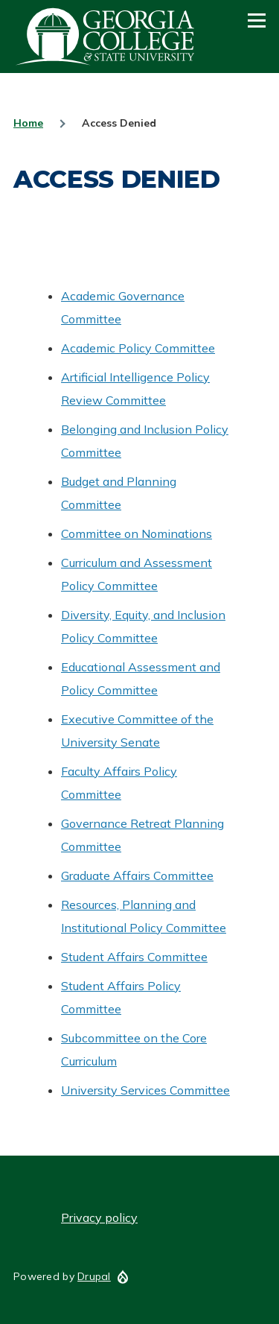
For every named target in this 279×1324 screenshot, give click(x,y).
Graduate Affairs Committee (137, 875)
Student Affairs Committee (134, 956)
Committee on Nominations (136, 533)
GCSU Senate (105, 36)
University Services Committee (145, 1090)
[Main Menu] (256, 20)
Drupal (94, 1276)
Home (28, 123)
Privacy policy (99, 1217)
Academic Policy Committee (138, 347)
